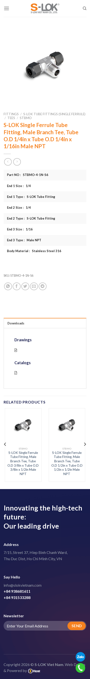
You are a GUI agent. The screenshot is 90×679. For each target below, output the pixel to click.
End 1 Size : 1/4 (19, 186)
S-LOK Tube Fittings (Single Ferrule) (54, 114)
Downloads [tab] (15, 323)
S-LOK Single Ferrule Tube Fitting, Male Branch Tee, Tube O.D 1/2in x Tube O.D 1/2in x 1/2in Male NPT (67, 463)
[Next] (84, 444)
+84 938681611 (17, 591)
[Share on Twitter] (25, 286)
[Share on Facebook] (17, 286)
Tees (11, 118)
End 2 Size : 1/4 (19, 207)
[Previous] (5, 444)
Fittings (11, 114)
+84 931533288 (17, 597)
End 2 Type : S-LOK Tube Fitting (31, 218)
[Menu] (6, 8)
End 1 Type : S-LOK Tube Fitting (31, 197)
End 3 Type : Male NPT (24, 240)
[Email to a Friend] (34, 286)
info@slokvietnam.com (23, 585)
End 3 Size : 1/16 (20, 229)
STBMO (26, 118)
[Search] (84, 8)
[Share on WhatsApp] (8, 286)
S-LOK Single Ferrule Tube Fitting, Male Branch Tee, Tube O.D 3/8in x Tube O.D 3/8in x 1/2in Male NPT (23, 463)
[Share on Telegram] (43, 286)
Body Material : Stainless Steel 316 (34, 251)
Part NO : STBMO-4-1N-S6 (27, 175)
